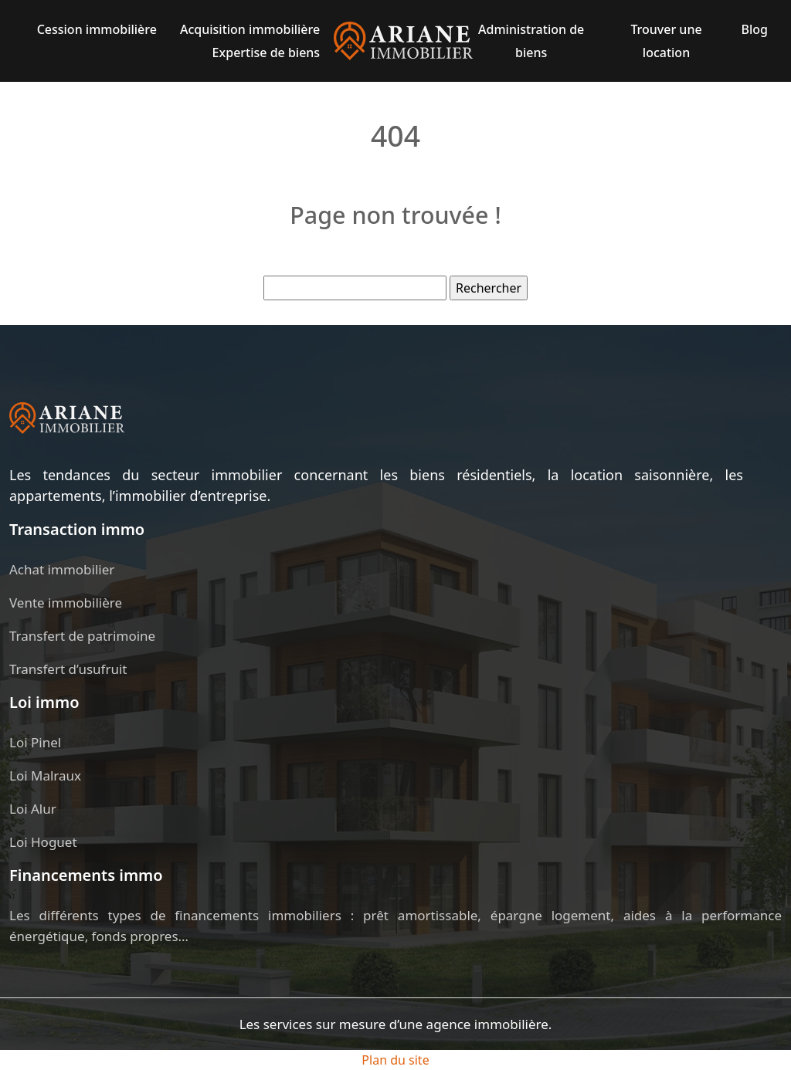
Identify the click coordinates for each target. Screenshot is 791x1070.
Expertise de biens (266, 52)
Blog (754, 29)
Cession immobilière (97, 29)
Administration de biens (531, 41)
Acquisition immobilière (250, 29)
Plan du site (395, 1059)
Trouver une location (665, 41)
